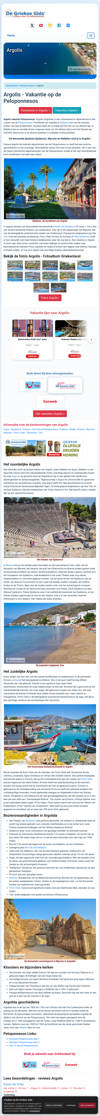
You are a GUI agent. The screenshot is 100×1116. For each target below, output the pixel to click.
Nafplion (64, 122)
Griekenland (12, 85)
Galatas (64, 429)
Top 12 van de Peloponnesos (23, 1045)
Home (11, 35)
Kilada (72, 429)
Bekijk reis (32, 356)
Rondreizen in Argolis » (35, 110)
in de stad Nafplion (37, 847)
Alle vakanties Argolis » (50, 413)
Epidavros (16, 429)
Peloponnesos (27, 85)
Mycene (90, 429)
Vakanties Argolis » (67, 110)
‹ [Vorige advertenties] (9, 340)
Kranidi (80, 429)
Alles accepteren (87, 1105)
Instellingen (71, 1105)
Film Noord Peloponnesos (45, 429)
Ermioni (26, 429)
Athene (23, 1027)
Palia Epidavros (81, 236)
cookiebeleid (34, 1111)
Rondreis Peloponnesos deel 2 (24, 1042)
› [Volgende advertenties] (91, 340)
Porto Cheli (19, 432)
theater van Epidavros (64, 226)
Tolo (6, 236)
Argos (6, 429)
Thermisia (32, 432)
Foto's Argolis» (50, 297)
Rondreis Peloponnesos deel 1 (24, 1039)
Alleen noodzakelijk (54, 1105)
